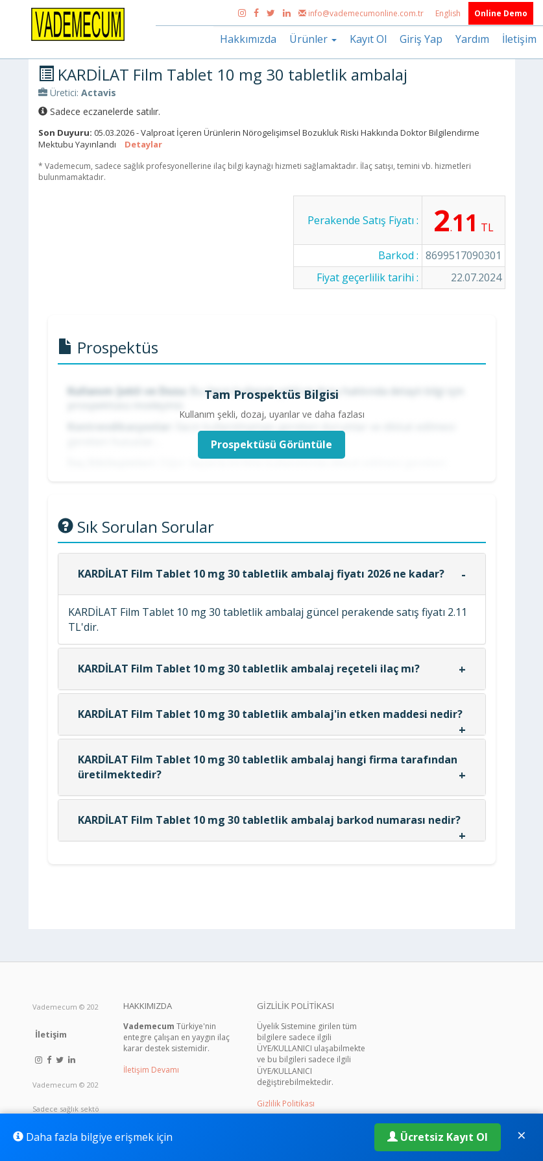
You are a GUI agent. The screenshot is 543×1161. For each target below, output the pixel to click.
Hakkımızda (248, 39)
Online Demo (500, 13)
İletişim (519, 39)
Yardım (472, 39)
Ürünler (313, 39)
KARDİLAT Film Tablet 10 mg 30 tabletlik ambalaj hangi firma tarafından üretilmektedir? (267, 767)
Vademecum (54, 1007)
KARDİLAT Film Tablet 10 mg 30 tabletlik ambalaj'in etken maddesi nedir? (270, 714)
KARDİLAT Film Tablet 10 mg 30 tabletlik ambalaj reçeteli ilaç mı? (249, 668)
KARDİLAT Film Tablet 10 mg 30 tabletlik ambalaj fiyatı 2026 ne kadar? (261, 574)
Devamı (165, 1069)
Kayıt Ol (368, 39)
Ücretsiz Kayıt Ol (437, 1137)
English (449, 13)
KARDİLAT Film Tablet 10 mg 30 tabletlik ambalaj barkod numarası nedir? (269, 820)
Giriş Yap (421, 39)
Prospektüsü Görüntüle (271, 444)
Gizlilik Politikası (286, 1103)
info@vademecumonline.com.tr (362, 13)
